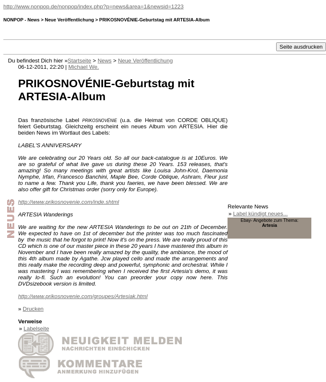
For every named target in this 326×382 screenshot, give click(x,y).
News (104, 60)
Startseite (79, 60)
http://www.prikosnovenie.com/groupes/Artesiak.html (82, 296)
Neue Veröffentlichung (145, 60)
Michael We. (83, 67)
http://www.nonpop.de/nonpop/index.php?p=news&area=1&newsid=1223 (93, 6)
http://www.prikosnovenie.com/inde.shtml (68, 202)
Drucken (33, 309)
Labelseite (36, 328)
